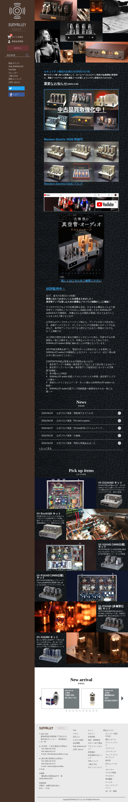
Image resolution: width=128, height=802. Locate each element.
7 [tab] (86, 710)
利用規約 (91, 752)
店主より (76, 737)
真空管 (108, 760)
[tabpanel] (61, 698)
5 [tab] (80, 710)
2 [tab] (69, 710)
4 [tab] (76, 710)
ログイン (91, 734)
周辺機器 (108, 779)
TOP (74, 730)
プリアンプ (109, 748)
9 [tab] (93, 710)
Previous (40, 698)
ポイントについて (95, 767)
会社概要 (76, 743)
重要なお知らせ (55, 84)
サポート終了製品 (95, 743)
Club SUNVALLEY (15, 66)
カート (90, 730)
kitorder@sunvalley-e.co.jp (57, 754)
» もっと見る (45, 448)
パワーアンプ (110, 752)
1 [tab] (66, 710)
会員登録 (91, 737)
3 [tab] (73, 710)
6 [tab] (83, 710)
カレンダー (13, 73)
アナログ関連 (110, 773)
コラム (75, 734)
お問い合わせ (14, 82)
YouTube (12, 69)
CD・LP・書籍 (111, 791)
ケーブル (108, 782)
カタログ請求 (78, 740)
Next (122, 698)
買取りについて (15, 79)
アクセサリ (109, 776)
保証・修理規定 (94, 740)
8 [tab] (90, 710)
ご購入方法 (13, 76)
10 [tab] (96, 710)
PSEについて (93, 761)
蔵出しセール (110, 739)
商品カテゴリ (14, 63)
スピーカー (109, 770)
